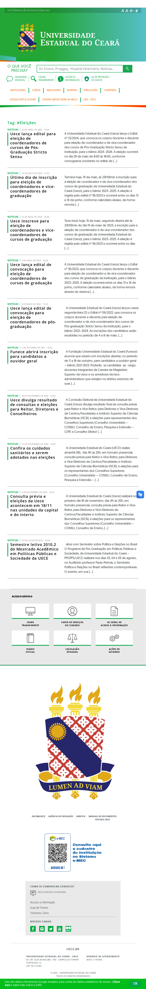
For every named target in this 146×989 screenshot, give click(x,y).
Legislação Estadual (72, 641)
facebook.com (33, 929)
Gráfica (80, 816)
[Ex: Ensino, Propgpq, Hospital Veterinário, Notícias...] (80, 69)
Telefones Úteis (39, 913)
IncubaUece (38, 816)
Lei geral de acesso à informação (114, 615)
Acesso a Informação (42, 902)
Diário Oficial (30, 641)
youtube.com (60, 929)
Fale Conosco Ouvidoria (52, 892)
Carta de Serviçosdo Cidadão (72, 615)
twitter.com (51, 929)
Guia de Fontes (39, 907)
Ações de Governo (114, 641)
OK (135, 983)
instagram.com (42, 929)
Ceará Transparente (30, 615)
